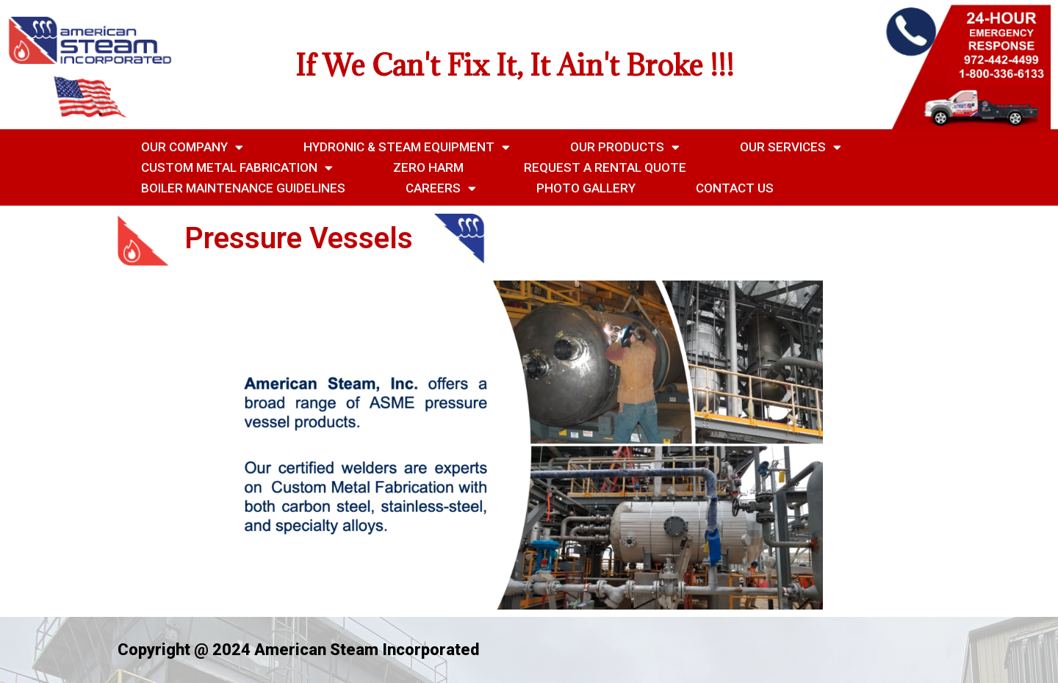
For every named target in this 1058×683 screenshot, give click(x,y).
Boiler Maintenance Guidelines (243, 188)
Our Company (192, 147)
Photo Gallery (586, 188)
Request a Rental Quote (605, 167)
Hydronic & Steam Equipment (406, 147)
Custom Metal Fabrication (237, 167)
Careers (441, 188)
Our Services (790, 147)
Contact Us (735, 188)
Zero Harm (428, 167)
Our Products (625, 147)
